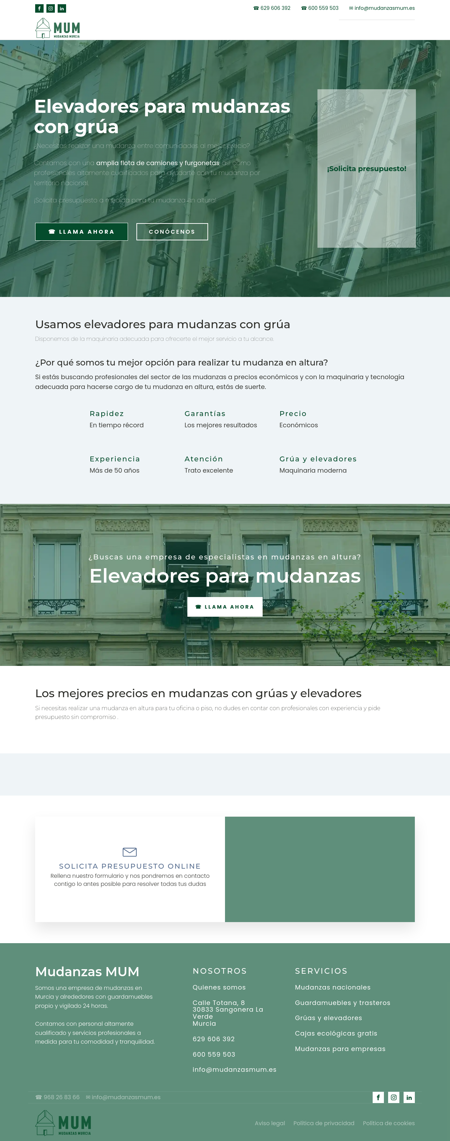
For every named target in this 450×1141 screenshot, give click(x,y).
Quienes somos (219, 985)
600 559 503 (214, 1052)
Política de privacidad (324, 1121)
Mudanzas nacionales (333, 985)
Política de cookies (389, 1121)
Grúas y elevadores (328, 1016)
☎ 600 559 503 (320, 8)
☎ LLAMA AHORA (80, 230)
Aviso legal (270, 1121)
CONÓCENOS (170, 230)
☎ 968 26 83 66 (60, 1096)
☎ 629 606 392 (271, 8)
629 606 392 (214, 1037)
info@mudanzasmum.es (235, 1068)
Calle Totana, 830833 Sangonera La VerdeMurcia (228, 1011)
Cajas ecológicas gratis (336, 1032)
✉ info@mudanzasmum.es (382, 8)
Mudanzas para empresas (340, 1047)
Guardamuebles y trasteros (343, 1001)
